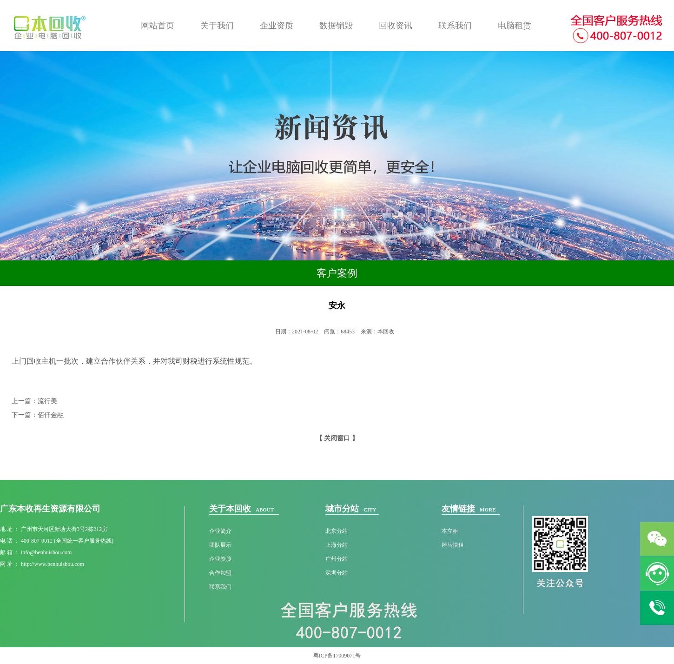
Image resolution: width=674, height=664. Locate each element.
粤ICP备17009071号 (337, 655)
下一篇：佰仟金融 (38, 415)
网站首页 (157, 25)
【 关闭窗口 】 (337, 438)
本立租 (450, 531)
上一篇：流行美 (34, 401)
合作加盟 (220, 573)
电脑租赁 (514, 25)
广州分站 (336, 559)
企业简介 (220, 531)
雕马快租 (453, 545)
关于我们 (217, 25)
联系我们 (455, 25)
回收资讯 (395, 25)
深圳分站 (336, 573)
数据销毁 (336, 25)
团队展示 (220, 545)
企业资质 (276, 25)
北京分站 (336, 531)
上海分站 (336, 545)
